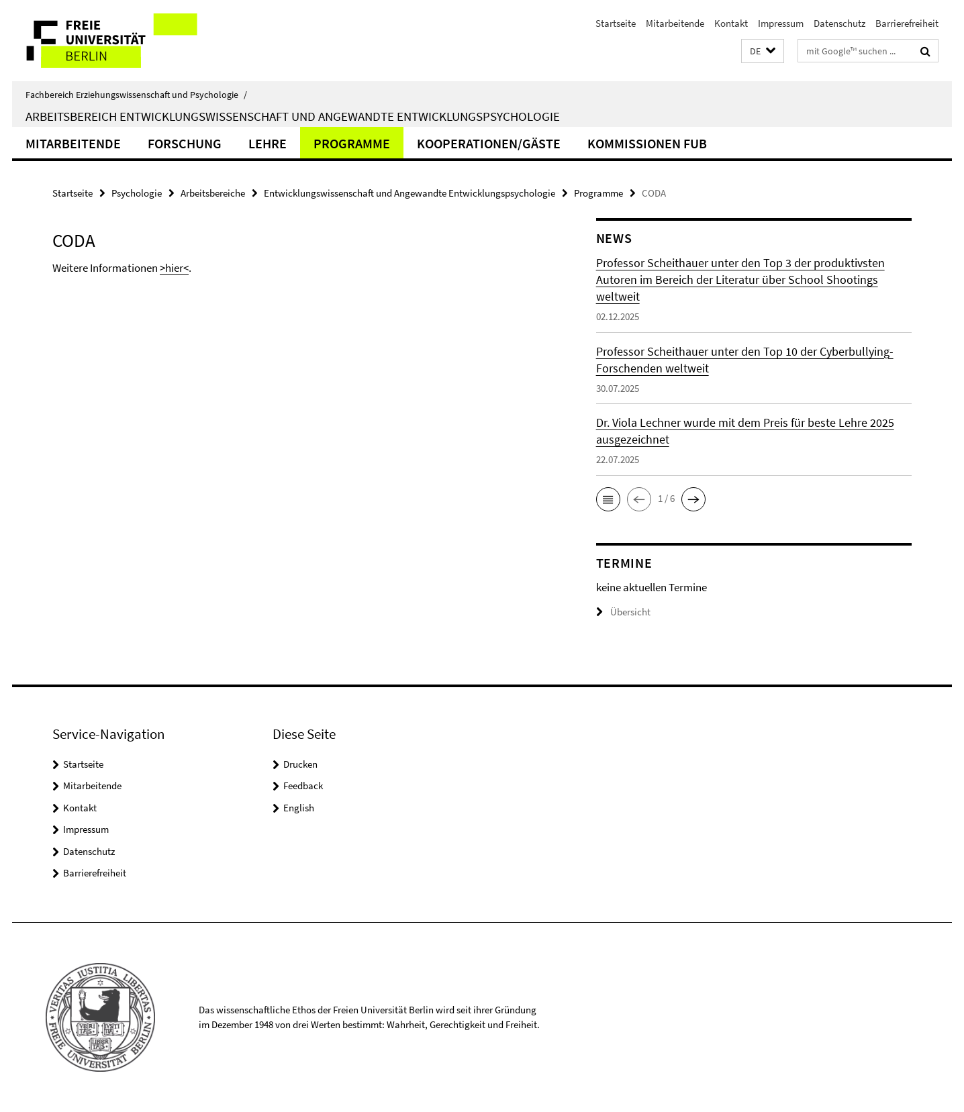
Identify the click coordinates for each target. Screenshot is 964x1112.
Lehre (267, 143)
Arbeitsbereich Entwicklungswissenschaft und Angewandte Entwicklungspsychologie (293, 116)
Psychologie (136, 193)
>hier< (174, 267)
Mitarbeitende (675, 23)
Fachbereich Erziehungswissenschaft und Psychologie (136, 94)
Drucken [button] (300, 764)
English (298, 807)
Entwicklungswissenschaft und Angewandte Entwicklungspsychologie (409, 193)
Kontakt (731, 23)
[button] (762, 51)
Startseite (615, 23)
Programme (352, 143)
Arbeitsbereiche (213, 193)
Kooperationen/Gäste (489, 143)
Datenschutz (839, 23)
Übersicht (623, 611)
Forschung (185, 143)
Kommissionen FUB (647, 143)
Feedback (303, 785)
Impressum (781, 23)
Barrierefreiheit (906, 23)
